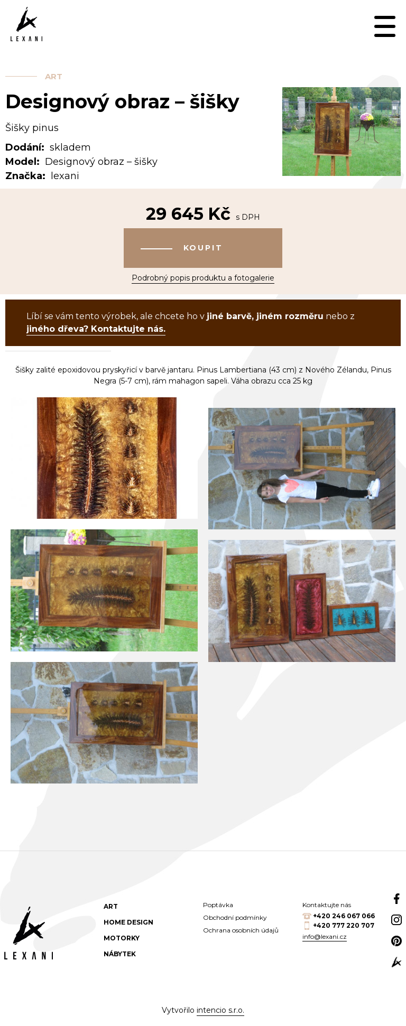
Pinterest (396, 941)
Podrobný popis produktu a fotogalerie (203, 278)
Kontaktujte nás (326, 905)
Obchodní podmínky (235, 917)
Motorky (122, 938)
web (396, 962)
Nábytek (120, 954)
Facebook (396, 898)
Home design (128, 922)
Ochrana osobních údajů (241, 930)
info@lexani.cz (324, 936)
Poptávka (218, 905)
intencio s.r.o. (220, 1010)
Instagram (396, 920)
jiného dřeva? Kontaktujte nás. (95, 329)
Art (53, 76)
